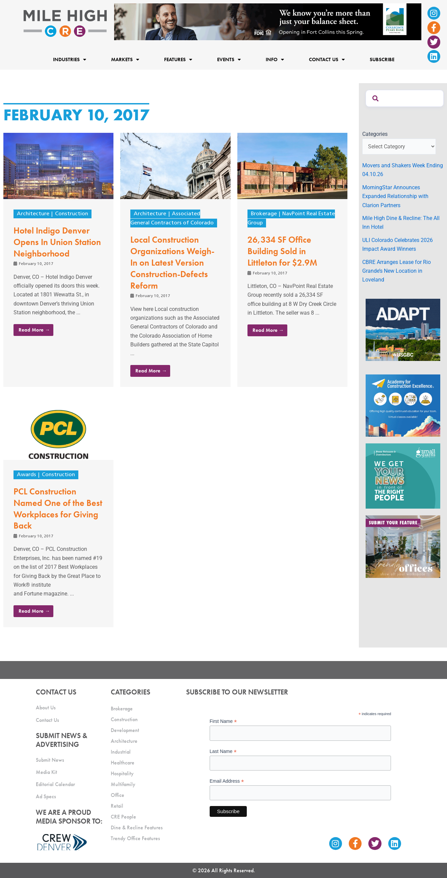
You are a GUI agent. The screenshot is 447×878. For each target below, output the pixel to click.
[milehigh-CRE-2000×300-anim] (267, 21)
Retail (117, 805)
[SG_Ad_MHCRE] (403, 475)
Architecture (33, 214)
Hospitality (122, 773)
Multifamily (123, 784)
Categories (375, 134)
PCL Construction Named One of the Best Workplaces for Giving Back (58, 508)
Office (117, 795)
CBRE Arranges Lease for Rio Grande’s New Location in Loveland (396, 271)
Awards (26, 475)
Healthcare (122, 762)
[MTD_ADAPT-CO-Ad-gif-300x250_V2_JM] (403, 329)
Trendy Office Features (135, 838)
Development (125, 730)
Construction (71, 214)
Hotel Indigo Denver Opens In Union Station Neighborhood (57, 242)
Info (275, 59)
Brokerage (264, 214)
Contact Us (327, 59)
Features (178, 59)
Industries (69, 59)
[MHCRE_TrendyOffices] (403, 546)
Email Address (227, 781)
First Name (223, 721)
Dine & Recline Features (137, 827)
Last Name (223, 751)
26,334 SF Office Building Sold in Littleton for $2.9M (282, 251)
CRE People (123, 816)
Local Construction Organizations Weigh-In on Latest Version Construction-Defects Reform (172, 262)
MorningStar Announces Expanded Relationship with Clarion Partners (395, 196)
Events (229, 59)
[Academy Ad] (403, 405)
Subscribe (382, 59)
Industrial (121, 751)
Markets (125, 59)
